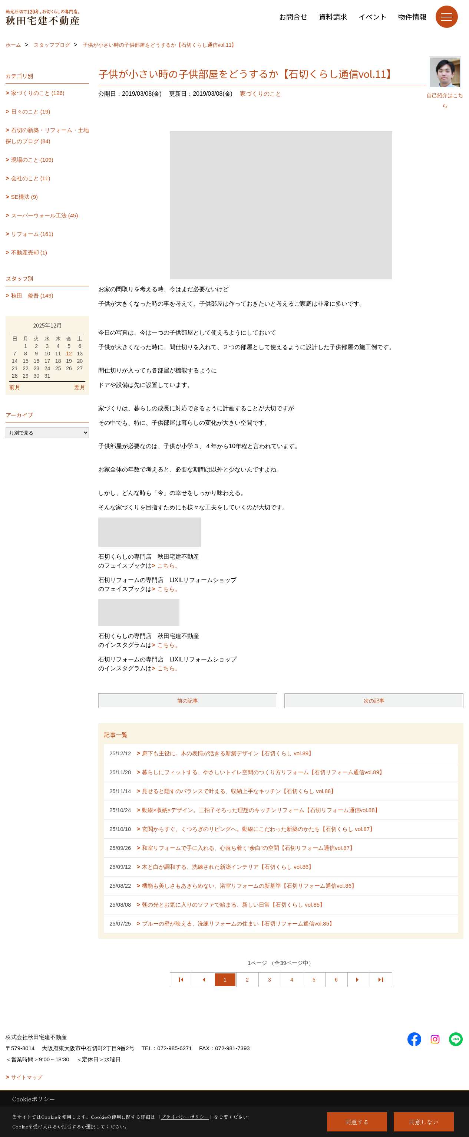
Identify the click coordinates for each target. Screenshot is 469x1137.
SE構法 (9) (24, 197)
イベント (373, 16)
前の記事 (187, 701)
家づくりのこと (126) (38, 93)
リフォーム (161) (32, 234)
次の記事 (374, 701)
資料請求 (333, 16)
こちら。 (169, 565)
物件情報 (412, 16)
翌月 (79, 387)
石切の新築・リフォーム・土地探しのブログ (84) (47, 135)
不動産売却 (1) (29, 252)
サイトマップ (26, 1077)
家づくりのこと (260, 94)
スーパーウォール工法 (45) (44, 215)
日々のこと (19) (30, 111)
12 (69, 353)
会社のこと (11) (30, 178)
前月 (14, 387)
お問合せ (293, 16)
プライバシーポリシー (185, 1116)
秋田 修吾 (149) (32, 295)
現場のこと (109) (32, 160)
